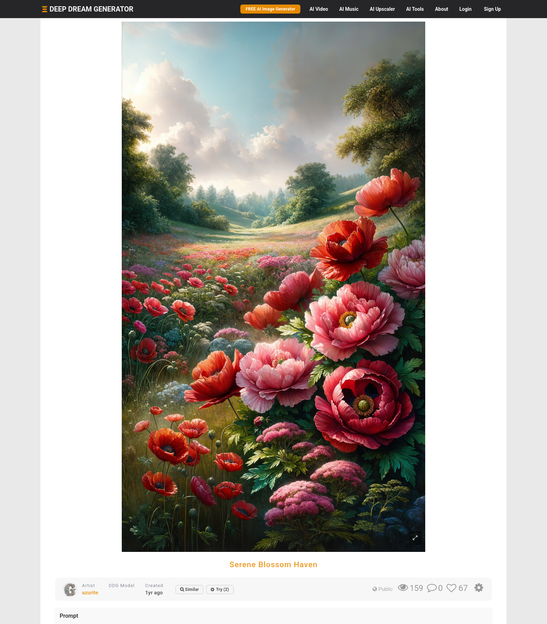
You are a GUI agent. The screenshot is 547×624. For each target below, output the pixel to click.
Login (465, 9)
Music (348, 9)
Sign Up (492, 9)
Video (318, 9)
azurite (90, 593)
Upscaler (382, 9)
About (441, 9)
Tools (415, 9)
